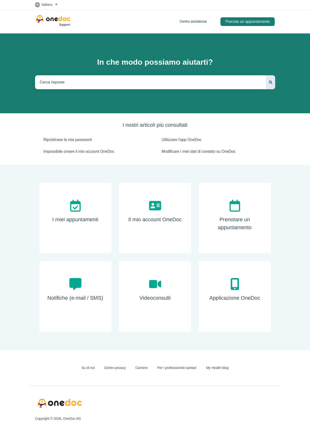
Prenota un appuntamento (247, 21)
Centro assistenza (193, 21)
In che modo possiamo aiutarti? (155, 62)
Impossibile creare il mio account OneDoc (78, 151)
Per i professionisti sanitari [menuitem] (176, 368)
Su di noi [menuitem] (87, 368)
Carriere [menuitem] (141, 368)
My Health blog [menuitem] (217, 368)
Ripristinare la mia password (67, 140)
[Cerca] (270, 82)
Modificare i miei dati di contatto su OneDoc (199, 151)
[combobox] (150, 82)
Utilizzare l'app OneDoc (182, 140)
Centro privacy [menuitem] (115, 368)
